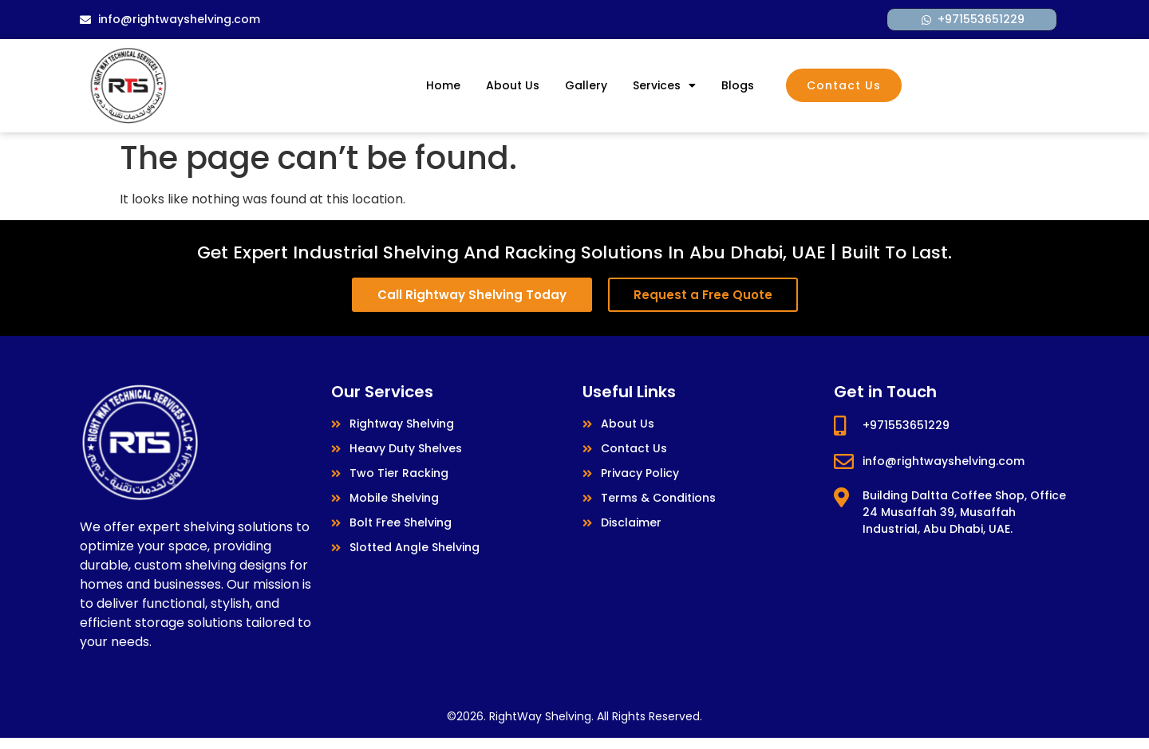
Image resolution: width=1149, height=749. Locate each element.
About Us (512, 85)
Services (664, 85)
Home (443, 85)
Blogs (737, 85)
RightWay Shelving (540, 716)
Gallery (586, 85)
